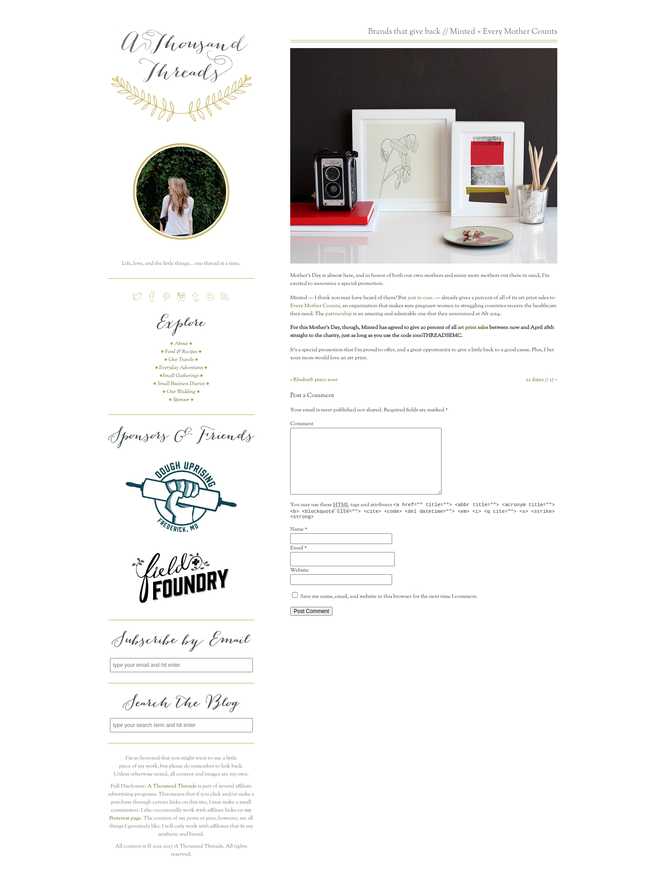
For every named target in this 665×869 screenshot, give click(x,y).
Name (297, 532)
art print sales (473, 328)
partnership (338, 314)
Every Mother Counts (315, 306)
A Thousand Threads (171, 786)
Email (296, 551)
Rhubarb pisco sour (314, 380)
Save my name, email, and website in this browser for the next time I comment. (389, 599)
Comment (301, 424)
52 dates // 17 (541, 380)
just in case (420, 298)
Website (299, 573)
